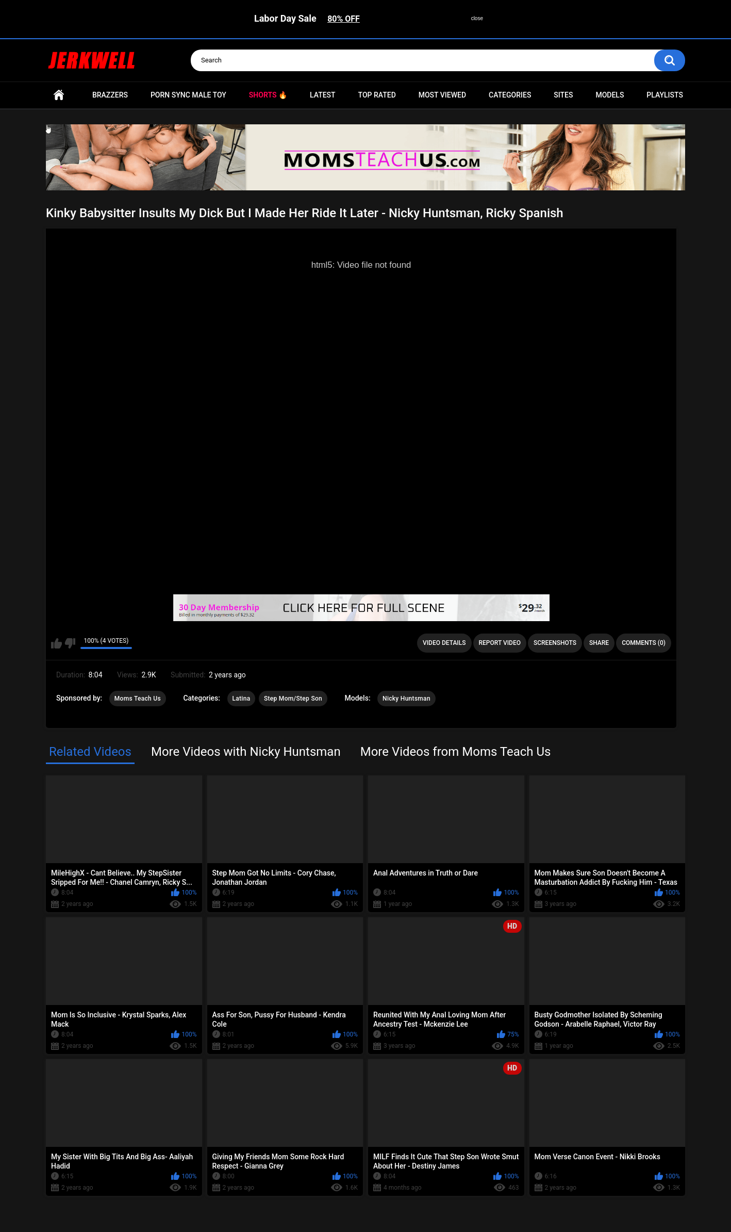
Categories (510, 95)
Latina (241, 698)
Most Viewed (442, 95)
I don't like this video (69, 643)
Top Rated (377, 95)
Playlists (664, 95)
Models (609, 95)
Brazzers (110, 95)
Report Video (500, 642)
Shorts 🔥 (268, 95)
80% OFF (343, 19)
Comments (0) (644, 642)
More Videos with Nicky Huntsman (246, 751)
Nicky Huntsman (406, 698)
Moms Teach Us (137, 698)
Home (59, 95)
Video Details (444, 642)
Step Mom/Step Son (293, 698)
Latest (323, 95)
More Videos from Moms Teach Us (455, 751)
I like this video (56, 643)
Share (599, 642)
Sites (563, 95)
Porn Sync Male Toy (188, 95)
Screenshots (555, 642)
